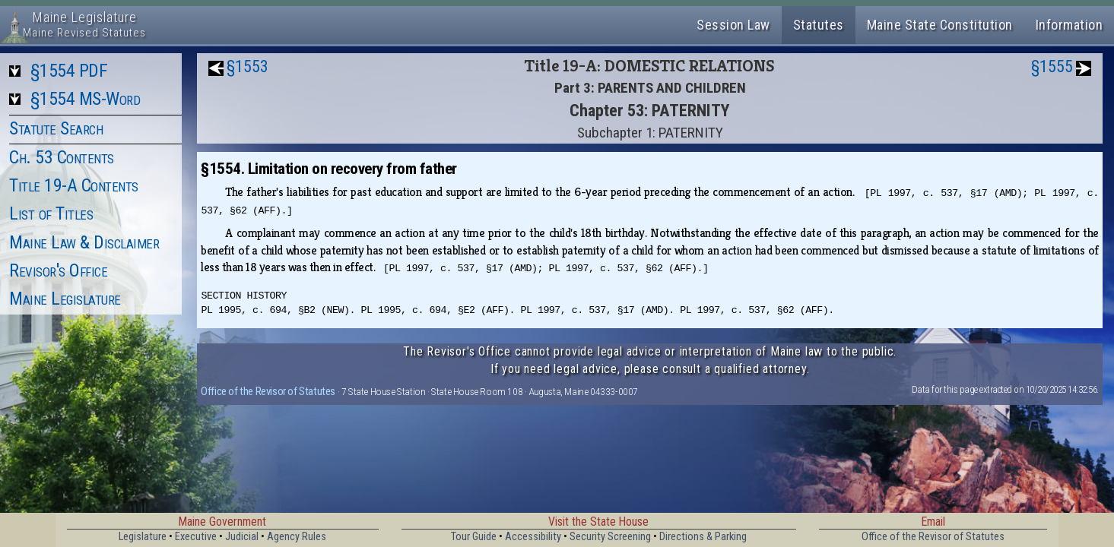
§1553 (247, 66)
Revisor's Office (58, 270)
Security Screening (610, 536)
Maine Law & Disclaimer (84, 242)
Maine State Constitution (940, 25)
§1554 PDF (69, 70)
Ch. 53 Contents (61, 157)
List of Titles (51, 213)
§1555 (1052, 66)
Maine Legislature (65, 298)
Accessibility (533, 536)
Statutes (818, 25)
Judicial (242, 536)
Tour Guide (474, 536)
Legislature (143, 536)
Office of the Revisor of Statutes (268, 391)
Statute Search (56, 128)
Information (1069, 25)
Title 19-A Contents (73, 185)
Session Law (733, 25)
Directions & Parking (703, 536)
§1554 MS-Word (85, 98)
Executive (196, 536)
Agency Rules (296, 536)
